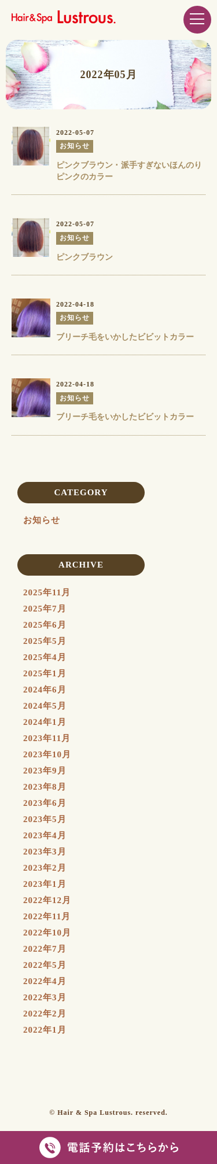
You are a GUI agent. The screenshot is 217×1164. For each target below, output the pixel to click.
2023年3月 (45, 851)
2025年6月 (45, 624)
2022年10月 (47, 932)
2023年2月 (45, 867)
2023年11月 (47, 738)
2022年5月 (45, 965)
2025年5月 (45, 641)
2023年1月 (45, 884)
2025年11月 (47, 592)
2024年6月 (45, 689)
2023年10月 (47, 754)
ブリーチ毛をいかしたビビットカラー (125, 337)
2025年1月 (45, 673)
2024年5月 (45, 705)
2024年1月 (45, 722)
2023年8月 (45, 786)
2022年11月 (47, 916)
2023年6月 (45, 803)
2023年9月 (45, 770)
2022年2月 (45, 1013)
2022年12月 (47, 900)
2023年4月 (45, 835)
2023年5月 (45, 819)
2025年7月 (45, 608)
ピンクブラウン (84, 257)
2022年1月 (45, 1029)
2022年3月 (45, 997)
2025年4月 (45, 657)
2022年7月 (45, 948)
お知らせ (41, 520)
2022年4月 (45, 981)
